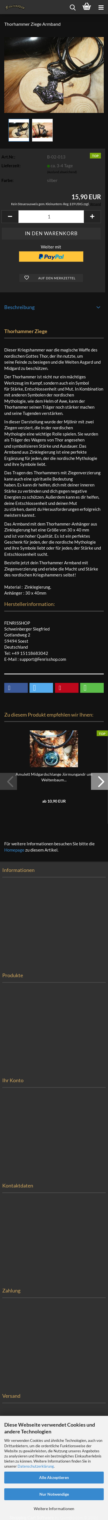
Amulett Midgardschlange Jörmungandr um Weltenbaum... (54, 777)
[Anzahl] (51, 216)
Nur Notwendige (54, 1494)
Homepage (14, 849)
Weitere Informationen (54, 1508)
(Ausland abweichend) (62, 172)
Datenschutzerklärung (36, 1466)
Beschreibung (19, 307)
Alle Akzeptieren (54, 1477)
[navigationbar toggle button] (101, 7)
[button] (9, 216)
